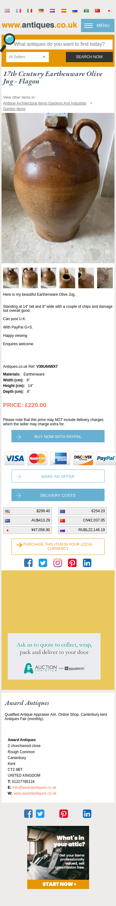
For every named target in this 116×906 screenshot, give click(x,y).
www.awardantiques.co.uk (34, 793)
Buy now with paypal (57, 436)
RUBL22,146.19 (92, 530)
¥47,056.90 (40, 530)
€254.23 (98, 511)
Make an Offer (58, 476)
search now (89, 57)
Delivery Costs (58, 495)
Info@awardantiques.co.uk (34, 787)
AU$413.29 (40, 520)
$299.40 (43, 511)
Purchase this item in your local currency (58, 546)
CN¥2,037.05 (94, 520)
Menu (103, 25)
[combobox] (27, 57)
